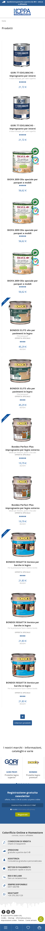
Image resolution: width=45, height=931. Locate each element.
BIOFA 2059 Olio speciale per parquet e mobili (22, 181)
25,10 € (22, 466)
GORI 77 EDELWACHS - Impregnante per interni (22, 74)
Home (4, 21)
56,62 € (23, 190)
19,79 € (23, 463)
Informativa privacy (23, 918)
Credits (3, 918)
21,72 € (23, 87)
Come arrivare (31, 920)
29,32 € (22, 583)
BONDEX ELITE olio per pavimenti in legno (22, 332)
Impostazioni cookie (9, 920)
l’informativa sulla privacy (26, 809)
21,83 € (23, 580)
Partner (21, 920)
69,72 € (22, 349)
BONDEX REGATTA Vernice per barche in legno (22, 564)
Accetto (23, 809)
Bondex (33, 772)
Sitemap (11, 918)
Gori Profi (11, 772)
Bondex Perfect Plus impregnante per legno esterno (23, 448)
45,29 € (23, 346)
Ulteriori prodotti (22, 722)
